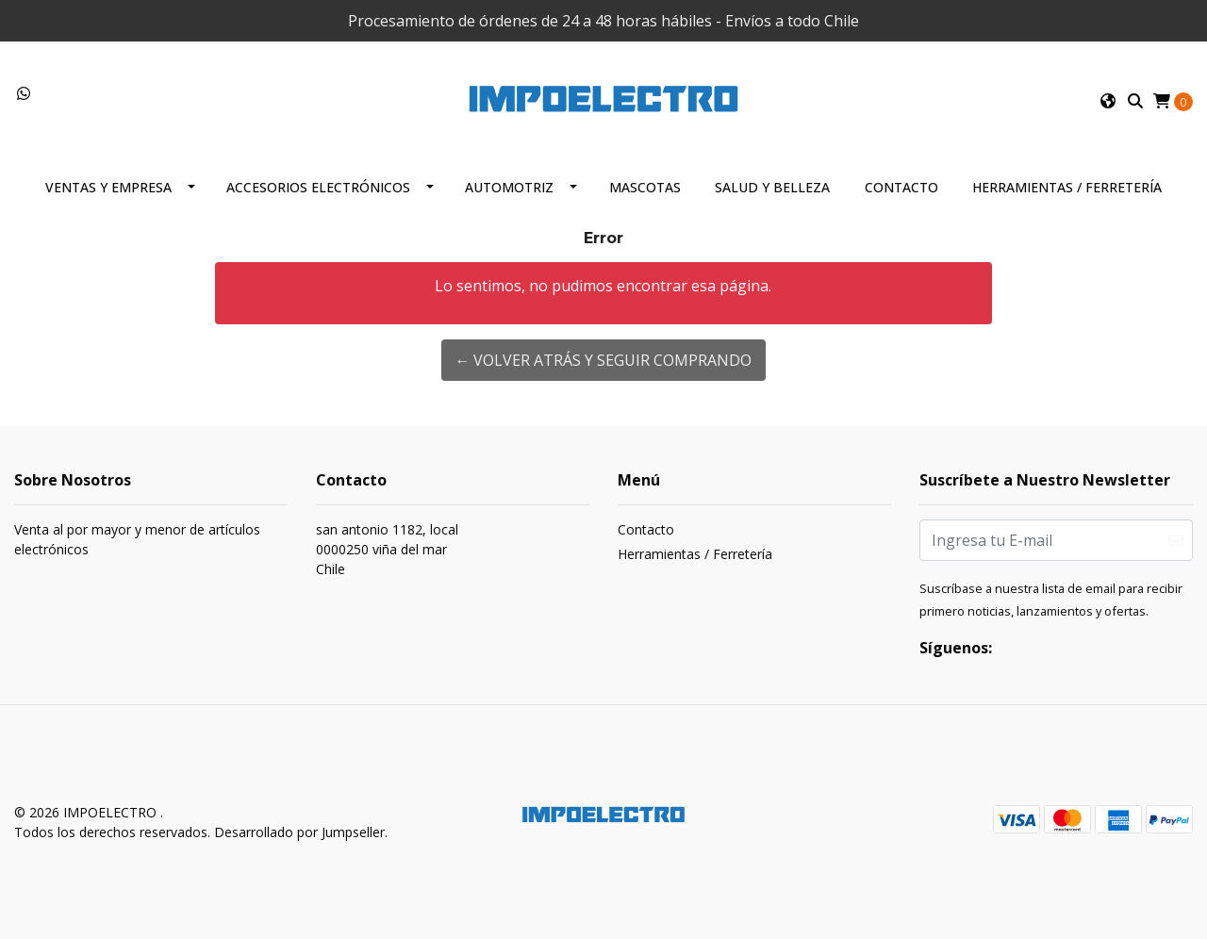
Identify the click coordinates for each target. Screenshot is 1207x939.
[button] (1108, 101)
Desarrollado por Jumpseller (299, 832)
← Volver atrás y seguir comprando (603, 360)
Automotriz (509, 187)
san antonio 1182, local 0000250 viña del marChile (387, 549)
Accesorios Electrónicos (318, 187)
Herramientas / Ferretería (1067, 187)
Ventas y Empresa (108, 187)
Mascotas (645, 187)
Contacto (901, 187)
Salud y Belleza (772, 187)
